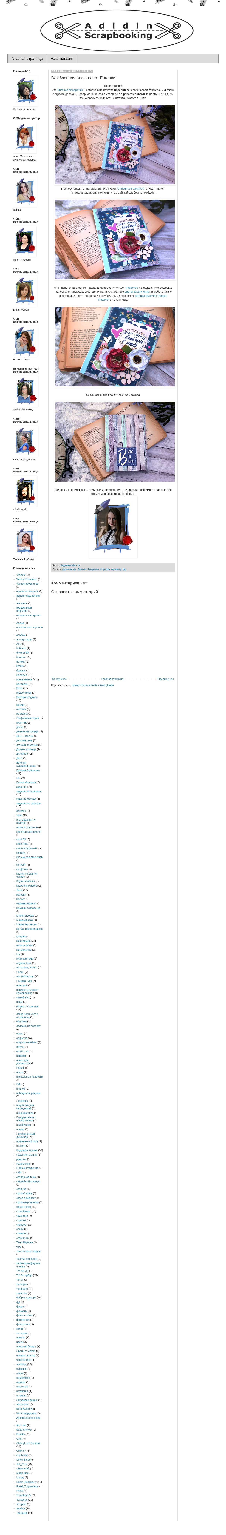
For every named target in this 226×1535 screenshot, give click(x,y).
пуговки (21, 1145)
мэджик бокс (24, 963)
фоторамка (23, 1324)
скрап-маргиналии (27, 1202)
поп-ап (20, 1129)
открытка (105, 569)
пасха (19, 1072)
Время (20, 704)
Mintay (20, 1477)
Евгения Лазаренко (70, 89)
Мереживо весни (26, 924)
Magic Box (22, 1472)
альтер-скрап (24, 639)
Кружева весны (25, 881)
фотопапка (23, 1319)
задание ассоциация (28, 791)
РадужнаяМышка (26, 1154)
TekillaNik (21, 1512)
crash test (22, 1455)
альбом (21, 634)
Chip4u (20, 1450)
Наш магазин (62, 58)
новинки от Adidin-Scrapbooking (27, 991)
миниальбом (24, 949)
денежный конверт (27, 731)
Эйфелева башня (27, 1400)
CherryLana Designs (28, 1443)
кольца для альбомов (29, 857)
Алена (20, 622)
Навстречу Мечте (26, 967)
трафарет (22, 1288)
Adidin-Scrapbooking (28, 1417)
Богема (20, 661)
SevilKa (20, 1508)
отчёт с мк (22, 1051)
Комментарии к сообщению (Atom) (93, 685)
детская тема (24, 740)
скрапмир (116, 569)
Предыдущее (166, 678)
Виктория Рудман (27, 697)
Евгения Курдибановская (26, 764)
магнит (20, 898)
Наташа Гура (24, 980)
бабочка (21, 648)
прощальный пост (27, 1141)
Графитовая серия (27, 718)
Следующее (59, 678)
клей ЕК (21, 839)
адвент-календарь (27, 591)
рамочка (21, 1159)
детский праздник (27, 744)
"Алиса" (21, 574)
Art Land (21, 1425)
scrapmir (21, 1504)
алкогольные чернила (29, 627)
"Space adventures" (27, 583)
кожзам (20, 852)
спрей (20, 1228)
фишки (20, 1306)
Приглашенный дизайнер (25, 1135)
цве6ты (20, 1337)
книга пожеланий (26, 848)
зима (19, 815)
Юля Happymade (26, 1413)
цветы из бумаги (26, 1346)
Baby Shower (24, 1429)
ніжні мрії (21, 985)
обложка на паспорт (28, 1025)
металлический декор (29, 928)
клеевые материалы (28, 831)
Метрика (21, 936)
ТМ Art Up (22, 1270)
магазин (21, 894)
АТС (18, 643)
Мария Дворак (25, 915)
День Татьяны (24, 735)
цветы (20, 1342)
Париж (20, 1067)
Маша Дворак (24, 919)
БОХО (20, 666)
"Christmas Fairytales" (131, 188)
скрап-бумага (24, 1193)
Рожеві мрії (23, 1163)
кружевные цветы (27, 885)
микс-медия (23, 940)
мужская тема (24, 958)
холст (19, 1328)
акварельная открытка (24, 609)
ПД (18, 1084)
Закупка (21, 810)
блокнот (21, 657)
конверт (21, 864)
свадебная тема (26, 1176)
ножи (19, 1001)
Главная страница (27, 58)
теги (18, 1246)
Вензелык (22, 683)
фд (124, 569)
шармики (21, 1368)
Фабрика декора (26, 1297)
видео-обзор (24, 692)
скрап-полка (23, 1206)
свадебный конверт (28, 1181)
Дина (19, 758)
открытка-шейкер (26, 1042)
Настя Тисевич (25, 976)
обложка (21, 1021)
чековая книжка (25, 1355)
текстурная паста (26, 1258)
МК (18, 954)
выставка (22, 713)
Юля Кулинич (24, 1408)
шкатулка (22, 1386)
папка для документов (23, 1062)
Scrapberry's (23, 1495)
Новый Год (22, 997)
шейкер (21, 1382)
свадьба (21, 1188)
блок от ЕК (22, 652)
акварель (22, 603)
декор (20, 727)
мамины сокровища (28, 907)
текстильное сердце (28, 1251)
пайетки (21, 1055)
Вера (19, 688)
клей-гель (22, 843)
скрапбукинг (23, 1211)
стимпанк (22, 1233)
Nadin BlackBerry (26, 1481)
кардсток (132, 287)
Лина (19, 890)
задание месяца (26, 798)
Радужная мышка (27, 1150)
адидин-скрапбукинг (28, 595)
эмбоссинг (22, 1404)
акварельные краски (28, 615)
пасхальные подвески (29, 1076)
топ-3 (19, 1279)
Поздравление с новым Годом (26, 1119)
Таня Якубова (24, 1242)
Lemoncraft (23, 1468)
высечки (21, 709)
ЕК (18, 777)
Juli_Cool (21, 1464)
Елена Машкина (26, 782)
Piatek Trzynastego (27, 1486)
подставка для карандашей (25, 1107)
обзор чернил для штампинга (27, 1015)
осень (20, 1033)
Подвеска (22, 1100)
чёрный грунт (24, 1359)
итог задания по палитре (26, 821)
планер (20, 1088)
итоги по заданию (27, 827)
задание (21, 786)
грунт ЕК (21, 722)
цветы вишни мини (137, 291)
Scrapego (22, 1499)
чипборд (21, 1364)
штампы (21, 1395)
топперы (21, 1284)
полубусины (23, 1124)
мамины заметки (26, 903)
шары (19, 1373)
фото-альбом (24, 1315)
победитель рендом (28, 1093)
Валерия (21, 674)
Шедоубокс (23, 1377)
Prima (19, 1490)
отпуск (20, 1046)
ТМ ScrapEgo (24, 1275)
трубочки (21, 1293)
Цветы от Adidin (25, 1351)
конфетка (22, 869)
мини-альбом (24, 945)
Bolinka (20, 1434)
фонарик (21, 1311)
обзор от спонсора (27, 1006)
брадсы (21, 670)
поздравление (24, 1112)
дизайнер (22, 753)
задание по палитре (28, 803)
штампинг (22, 1391)
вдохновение (69, 569)
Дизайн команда (26, 749)
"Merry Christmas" (27, 579)
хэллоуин (22, 1333)
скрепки (21, 1220)
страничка (22, 1237)
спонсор (21, 1224)
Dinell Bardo (23, 1459)
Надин (20, 972)
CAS (19, 1438)
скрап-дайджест (26, 1197)
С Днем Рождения (27, 1167)
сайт (19, 1172)
